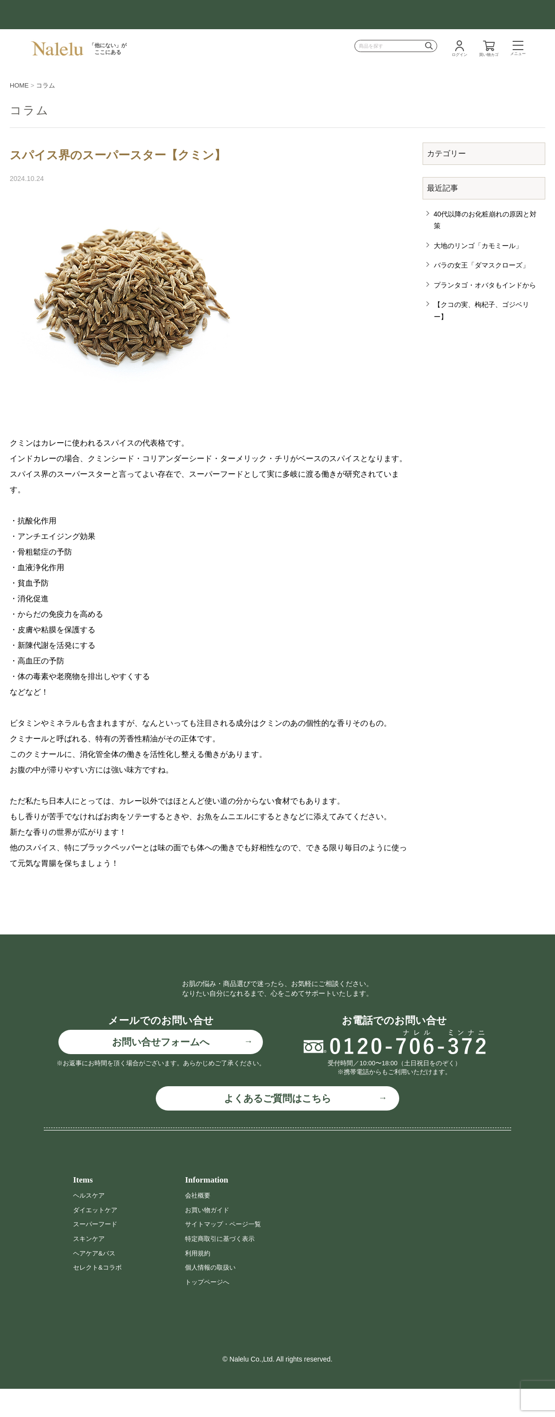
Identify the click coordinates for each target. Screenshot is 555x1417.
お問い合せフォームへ (160, 1070)
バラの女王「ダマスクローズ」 (481, 265)
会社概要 (198, 1223)
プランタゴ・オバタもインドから (485, 285)
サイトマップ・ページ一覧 (226, 1252)
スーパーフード (97, 1252)
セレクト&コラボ (99, 1295)
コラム (45, 85)
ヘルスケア (90, 1223)
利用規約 (198, 1281)
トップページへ (209, 1309)
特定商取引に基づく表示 (222, 1267)
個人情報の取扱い (212, 1295)
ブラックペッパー (111, 847)
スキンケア (90, 1267)
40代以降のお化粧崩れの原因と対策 (485, 220)
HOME (19, 85)
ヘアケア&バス (95, 1281)
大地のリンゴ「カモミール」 (478, 246)
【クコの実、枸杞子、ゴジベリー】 (481, 311)
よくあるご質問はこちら (277, 1126)
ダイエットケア (97, 1238)
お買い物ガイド (209, 1238)
